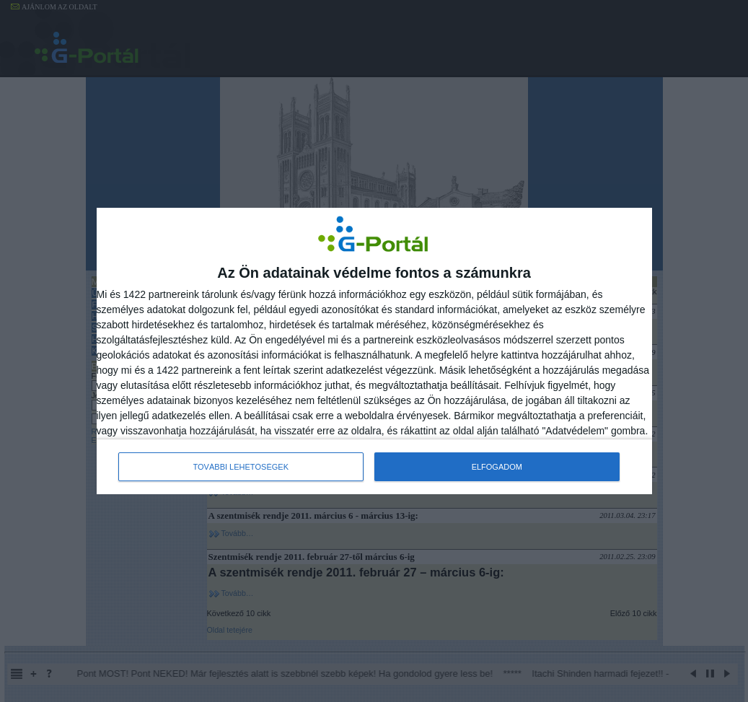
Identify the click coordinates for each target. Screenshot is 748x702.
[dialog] (374, 351)
